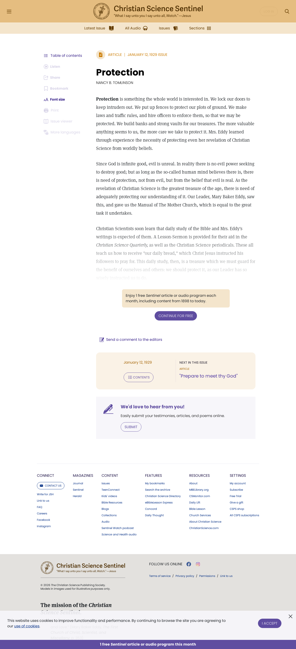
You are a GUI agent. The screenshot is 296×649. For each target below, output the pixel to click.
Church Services (200, 514)
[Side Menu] (9, 11)
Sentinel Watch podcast (118, 527)
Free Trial (235, 495)
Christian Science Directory (163, 495)
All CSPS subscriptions (244, 514)
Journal (78, 482)
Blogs (105, 508)
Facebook (43, 519)
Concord (151, 508)
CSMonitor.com (199, 495)
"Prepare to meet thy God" (207, 376)
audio (119, 533)
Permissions (207, 575)
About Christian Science (205, 520)
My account (238, 482)
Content (110, 474)
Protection (118, 72)
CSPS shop (237, 508)
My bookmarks (155, 482)
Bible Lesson (197, 508)
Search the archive (157, 488)
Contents (136, 377)
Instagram (44, 525)
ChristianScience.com (204, 527)
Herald (77, 495)
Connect (45, 474)
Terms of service (160, 575)
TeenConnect (111, 488)
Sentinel (78, 488)
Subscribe (236, 488)
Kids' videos (109, 495)
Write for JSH (45, 493)
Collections (109, 514)
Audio (106, 520)
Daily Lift (194, 501)
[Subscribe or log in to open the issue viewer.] (59, 121)
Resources (199, 474)
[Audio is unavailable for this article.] (53, 66)
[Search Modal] (286, 11)
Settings (238, 474)
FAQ (39, 506)
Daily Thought (154, 514)
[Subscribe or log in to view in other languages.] (63, 132)
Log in (269, 11)
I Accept (270, 622)
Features (153, 474)
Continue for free (174, 315)
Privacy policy (185, 575)
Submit (128, 426)
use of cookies (26, 626)
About (193, 482)
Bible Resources (112, 501)
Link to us (43, 499)
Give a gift (236, 501)
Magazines (83, 474)
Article (113, 54)
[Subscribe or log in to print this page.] (52, 110)
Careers (42, 512)
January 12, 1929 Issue (145, 54)
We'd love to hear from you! (150, 406)
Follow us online (165, 563)
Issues (106, 482)
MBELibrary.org (199, 488)
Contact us (50, 485)
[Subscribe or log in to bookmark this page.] (57, 88)
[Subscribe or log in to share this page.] (53, 77)
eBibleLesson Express (159, 501)
